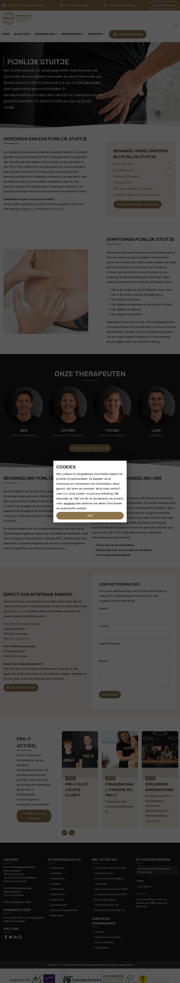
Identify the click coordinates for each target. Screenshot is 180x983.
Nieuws (70, 773)
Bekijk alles (57, 906)
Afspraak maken (21, 688)
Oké (90, 515)
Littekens (56, 875)
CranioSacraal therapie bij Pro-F (119, 785)
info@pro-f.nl (27, 209)
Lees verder (153, 813)
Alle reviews (144, 877)
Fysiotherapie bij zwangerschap (141, 194)
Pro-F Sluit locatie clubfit (76, 785)
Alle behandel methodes (137, 204)
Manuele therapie (141, 175)
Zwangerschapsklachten (64, 901)
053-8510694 (54, 209)
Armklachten (58, 859)
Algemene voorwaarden (108, 928)
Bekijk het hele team (90, 448)
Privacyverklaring (104, 933)
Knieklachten (58, 869)
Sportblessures (59, 896)
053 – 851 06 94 (19, 638)
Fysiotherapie (141, 169)
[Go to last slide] (64, 823)
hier (65, 493)
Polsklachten (58, 885)
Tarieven (99, 923)
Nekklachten (57, 880)
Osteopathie (141, 181)
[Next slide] (72, 823)
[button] (174, 26)
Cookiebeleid (102, 938)
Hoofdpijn (56, 864)
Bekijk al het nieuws (33, 811)
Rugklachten (58, 890)
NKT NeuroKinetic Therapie (141, 188)
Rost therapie (141, 163)
